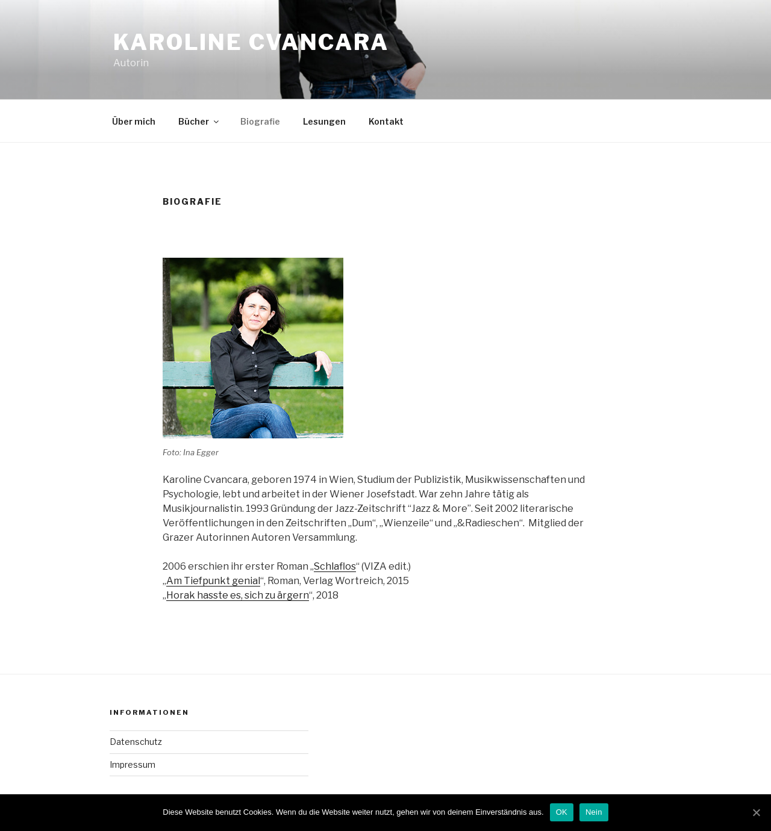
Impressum (132, 764)
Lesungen (324, 121)
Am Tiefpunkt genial (213, 581)
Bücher (199, 121)
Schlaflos (335, 566)
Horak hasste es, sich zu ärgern (237, 595)
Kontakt (386, 121)
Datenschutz (136, 741)
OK (561, 812)
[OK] (756, 812)
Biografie (260, 121)
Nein (593, 812)
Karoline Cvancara (251, 42)
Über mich (133, 121)
